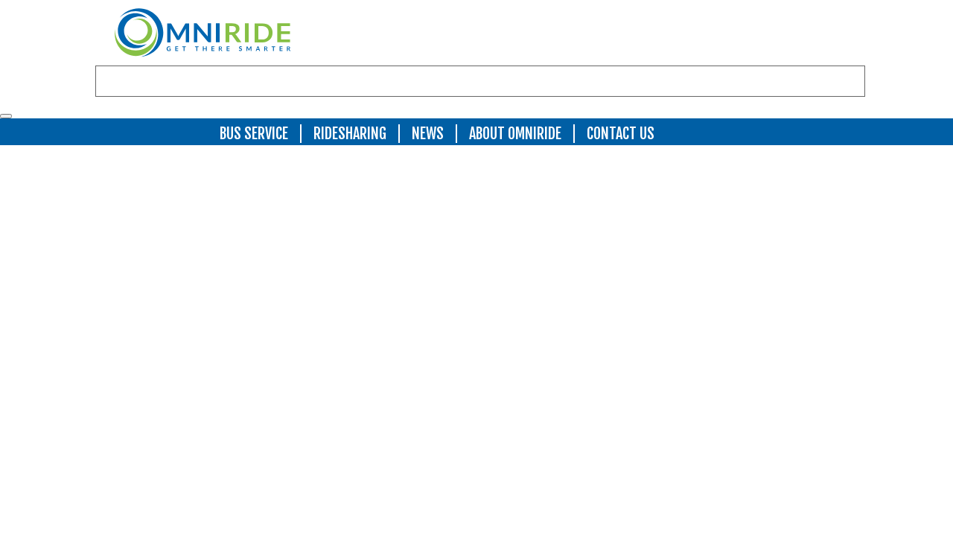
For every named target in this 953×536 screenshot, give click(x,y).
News (428, 133)
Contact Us (620, 133)
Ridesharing (349, 133)
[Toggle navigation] (6, 116)
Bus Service (254, 133)
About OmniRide (515, 133)
